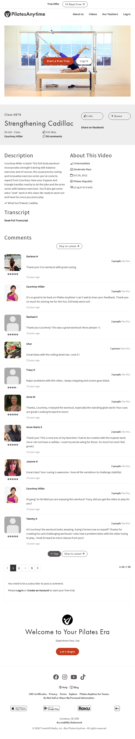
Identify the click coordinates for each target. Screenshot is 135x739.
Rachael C (32, 316)
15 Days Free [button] (75, 4)
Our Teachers (110, 14)
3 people (116, 261)
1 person (115, 348)
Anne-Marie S (34, 427)
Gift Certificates (38, 694)
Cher (29, 344)
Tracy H (30, 370)
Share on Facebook (92, 127)
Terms (63, 694)
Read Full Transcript (16, 220)
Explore (73, 694)
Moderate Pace (82, 169)
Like (88, 116)
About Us (78, 14)
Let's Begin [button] (67, 651)
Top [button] (54, 553)
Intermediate (82, 163)
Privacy (53, 694)
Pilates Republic (82, 181)
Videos (93, 14)
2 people (116, 321)
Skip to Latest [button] (69, 246)
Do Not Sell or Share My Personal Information (68, 697)
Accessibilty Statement (69, 722)
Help (63, 687)
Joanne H (32, 461)
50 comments (54, 136)
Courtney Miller (13, 136)
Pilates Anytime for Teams (94, 694)
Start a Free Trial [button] (58, 61)
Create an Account (38, 590)
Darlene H (32, 256)
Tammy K (31, 518)
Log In (127, 14)
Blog (74, 687)
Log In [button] (84, 61)
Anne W (30, 397)
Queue (116, 116)
